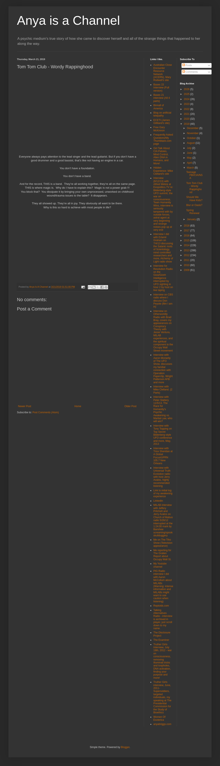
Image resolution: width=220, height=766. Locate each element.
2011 (187, 260)
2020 (187, 118)
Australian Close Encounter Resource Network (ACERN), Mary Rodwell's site (162, 72)
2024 (187, 99)
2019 (187, 123)
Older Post (130, 406)
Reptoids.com (161, 605)
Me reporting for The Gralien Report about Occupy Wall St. (162, 555)
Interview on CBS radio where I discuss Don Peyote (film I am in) (163, 300)
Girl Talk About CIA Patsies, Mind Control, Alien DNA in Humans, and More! (161, 156)
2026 (187, 89)
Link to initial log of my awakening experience (162, 493)
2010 (187, 265)
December (193, 128)
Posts (187, 65)
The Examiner (161, 639)
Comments (190, 71)
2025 (187, 94)
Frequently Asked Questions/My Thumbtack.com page (163, 139)
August (191, 142)
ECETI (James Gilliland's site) (161, 122)
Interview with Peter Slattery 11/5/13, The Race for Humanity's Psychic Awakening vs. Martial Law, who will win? (162, 409)
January (192, 219)
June (190, 152)
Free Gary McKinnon (159, 129)
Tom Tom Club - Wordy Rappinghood (194, 188)
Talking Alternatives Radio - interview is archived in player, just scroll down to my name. (162, 619)
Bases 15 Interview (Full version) (161, 87)
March (191, 167)
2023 (187, 104)
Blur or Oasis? (194, 205)
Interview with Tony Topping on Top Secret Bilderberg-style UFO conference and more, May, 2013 (162, 434)
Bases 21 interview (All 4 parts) (161, 98)
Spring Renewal (192, 212)
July (189, 148)
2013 (187, 250)
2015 (187, 240)
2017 (187, 230)
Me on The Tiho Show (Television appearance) (162, 542)
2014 (187, 245)
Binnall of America (158, 107)
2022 (187, 109)
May (189, 157)
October (192, 138)
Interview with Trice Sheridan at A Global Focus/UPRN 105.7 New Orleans (163, 456)
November (193, 133)
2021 (187, 114)
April (189, 162)
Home (77, 406)
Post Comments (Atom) (45, 412)
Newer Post (24, 406)
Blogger (125, 747)
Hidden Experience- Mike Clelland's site (163, 170)
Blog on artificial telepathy (162, 114)
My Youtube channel (160, 565)
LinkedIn (158, 500)
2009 (187, 270)
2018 (187, 225)
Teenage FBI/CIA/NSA (194, 175)
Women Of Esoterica (159, 718)
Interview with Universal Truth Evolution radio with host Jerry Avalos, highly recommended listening (161, 476)
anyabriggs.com (162, 724)
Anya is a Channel (68, 20)
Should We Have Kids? (194, 199)
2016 (187, 235)
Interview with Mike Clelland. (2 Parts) (162, 389)
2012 (187, 255)
